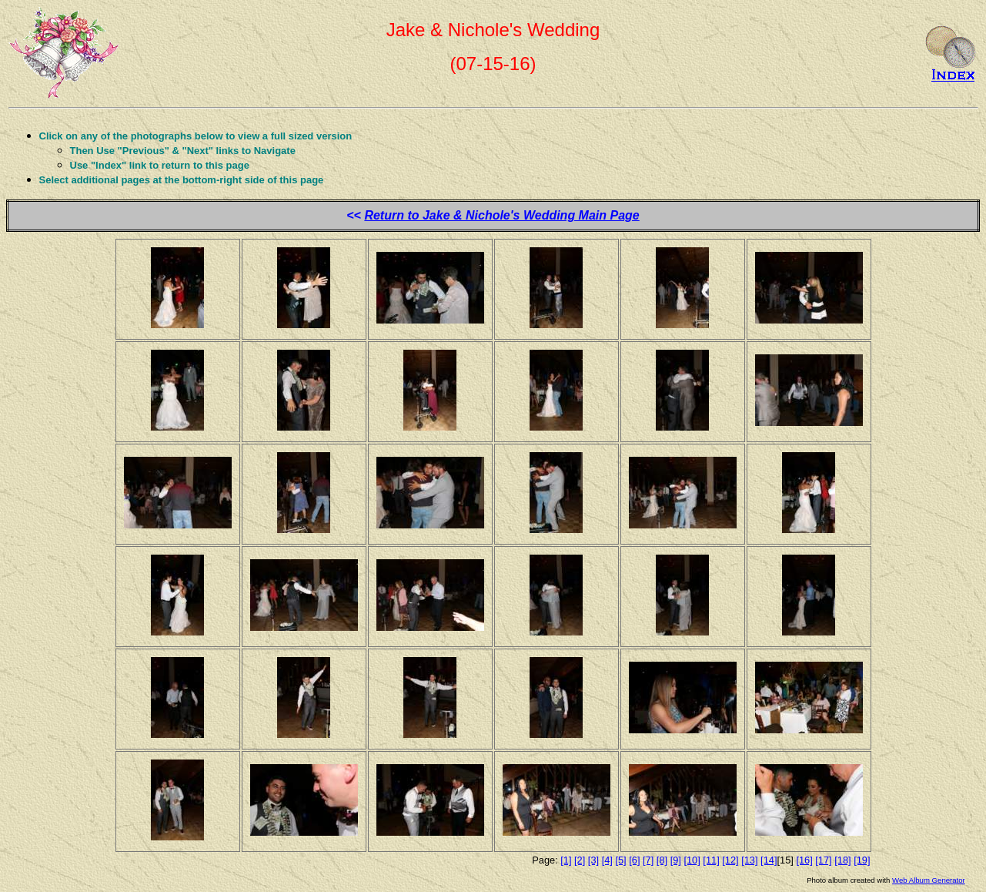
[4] (607, 860)
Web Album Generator (928, 880)
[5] (620, 860)
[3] (593, 860)
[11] (711, 860)
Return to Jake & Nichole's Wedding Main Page (501, 215)
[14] (768, 860)
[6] (634, 860)
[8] (662, 860)
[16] (804, 860)
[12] (730, 860)
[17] (823, 860)
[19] (862, 860)
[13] (749, 860)
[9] (675, 860)
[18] (842, 860)
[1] (565, 860)
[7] (648, 860)
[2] (579, 860)
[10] (692, 860)
